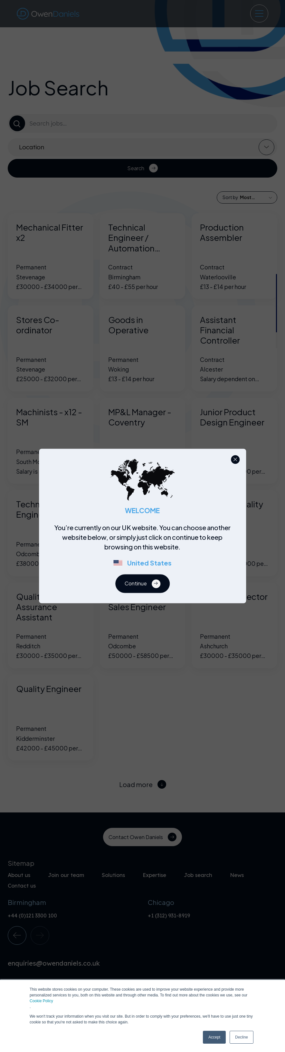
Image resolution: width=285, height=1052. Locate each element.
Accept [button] (214, 1037)
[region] (145, 548)
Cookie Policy (41, 1001)
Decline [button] (241, 1037)
